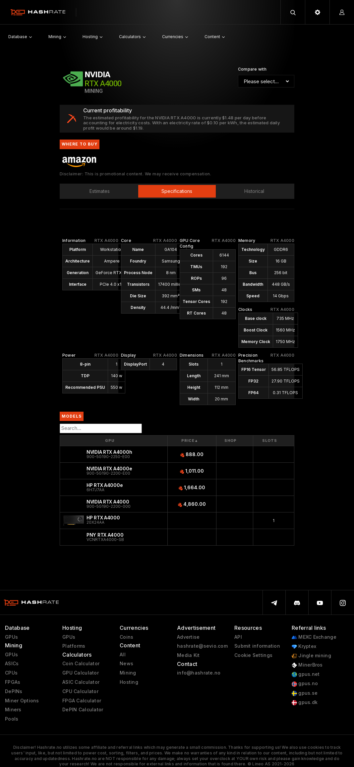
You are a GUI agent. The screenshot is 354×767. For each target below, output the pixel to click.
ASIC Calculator (80, 682)
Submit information (257, 646)
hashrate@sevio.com (202, 646)
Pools (11, 719)
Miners (13, 709)
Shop (230, 440)
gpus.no (305, 683)
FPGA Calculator (81, 700)
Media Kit (188, 655)
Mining (128, 673)
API (238, 637)
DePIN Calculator (82, 709)
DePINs (14, 691)
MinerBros (307, 665)
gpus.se (305, 693)
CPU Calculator (80, 691)
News (126, 663)
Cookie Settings (253, 655)
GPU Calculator (80, 673)
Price (189, 440)
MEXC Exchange (314, 637)
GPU (109, 440)
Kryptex (304, 646)
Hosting (129, 682)
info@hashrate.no (198, 673)
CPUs (11, 673)
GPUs (11, 637)
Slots (269, 440)
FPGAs (12, 682)
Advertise (188, 637)
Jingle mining (311, 656)
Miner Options (22, 700)
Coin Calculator (80, 663)
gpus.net (306, 674)
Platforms (74, 646)
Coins (126, 637)
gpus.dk (305, 702)
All (123, 654)
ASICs (12, 663)
